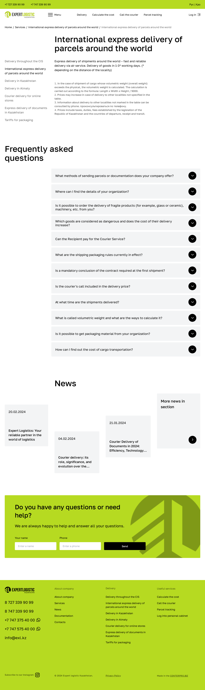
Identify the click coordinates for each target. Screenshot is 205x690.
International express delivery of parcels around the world (63, 27)
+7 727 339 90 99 (14, 4)
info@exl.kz (15, 637)
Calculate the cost (103, 14)
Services (20, 27)
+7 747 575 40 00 (20, 628)
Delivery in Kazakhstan (20, 80)
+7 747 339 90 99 (41, 4)
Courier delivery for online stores (125, 625)
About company (64, 596)
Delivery (82, 14)
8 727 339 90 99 (19, 602)
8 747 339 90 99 (19, 611)
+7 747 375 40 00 (20, 620)
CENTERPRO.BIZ (179, 675)
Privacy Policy (113, 675)
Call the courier (129, 14)
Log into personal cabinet (172, 615)
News (57, 609)
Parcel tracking (153, 14)
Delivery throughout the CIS (24, 61)
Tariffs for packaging (19, 120)
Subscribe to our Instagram (22, 674)
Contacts (59, 622)
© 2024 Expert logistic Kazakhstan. (73, 675)
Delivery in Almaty (17, 88)
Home (8, 27)
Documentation (63, 615)
